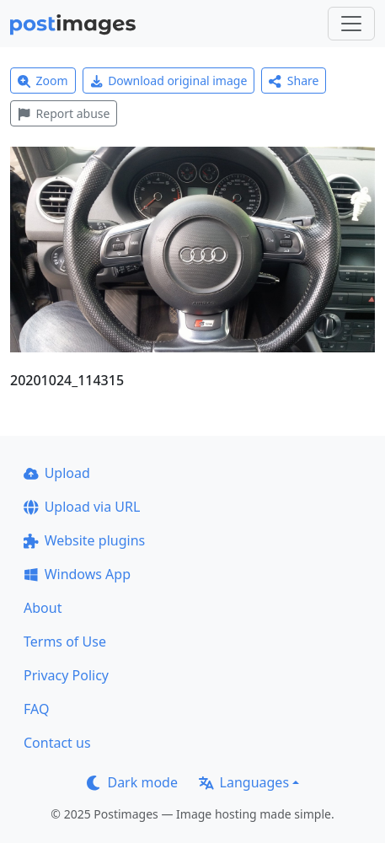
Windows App (77, 574)
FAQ (36, 709)
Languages (244, 782)
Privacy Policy (66, 675)
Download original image (169, 80)
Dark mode (132, 782)
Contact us (57, 742)
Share (293, 80)
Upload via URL (82, 506)
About (42, 608)
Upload (57, 473)
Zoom (43, 80)
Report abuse (64, 113)
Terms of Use (65, 641)
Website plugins (84, 540)
